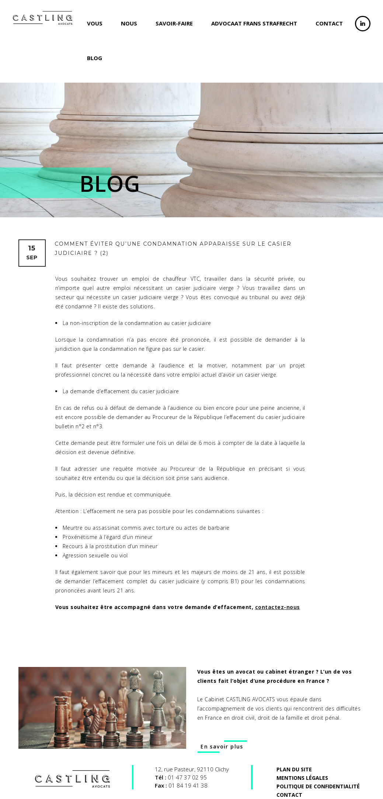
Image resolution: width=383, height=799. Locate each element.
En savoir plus (222, 746)
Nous (129, 23)
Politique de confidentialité (318, 786)
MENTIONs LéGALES (302, 777)
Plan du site (294, 769)
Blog (94, 58)
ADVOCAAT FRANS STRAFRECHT (254, 23)
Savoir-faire (174, 23)
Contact (329, 23)
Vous (94, 23)
